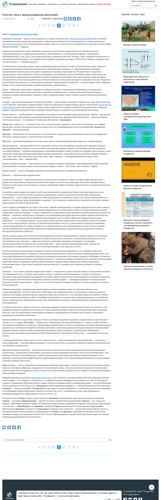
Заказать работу (89, 4)
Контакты (73, 4)
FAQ (79, 4)
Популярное (53, 4)
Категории (32, 4)
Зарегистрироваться (147, 1)
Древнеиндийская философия (23, 34)
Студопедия (14, 4)
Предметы (42, 4)
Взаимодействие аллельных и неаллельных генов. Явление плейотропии (136, 79)
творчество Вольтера (12, 44)
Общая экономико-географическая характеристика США (137, 116)
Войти (134, 1)
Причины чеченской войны (134, 45)
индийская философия (80, 39)
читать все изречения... (69, 496)
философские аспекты (41, 378)
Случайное (63, 4)
